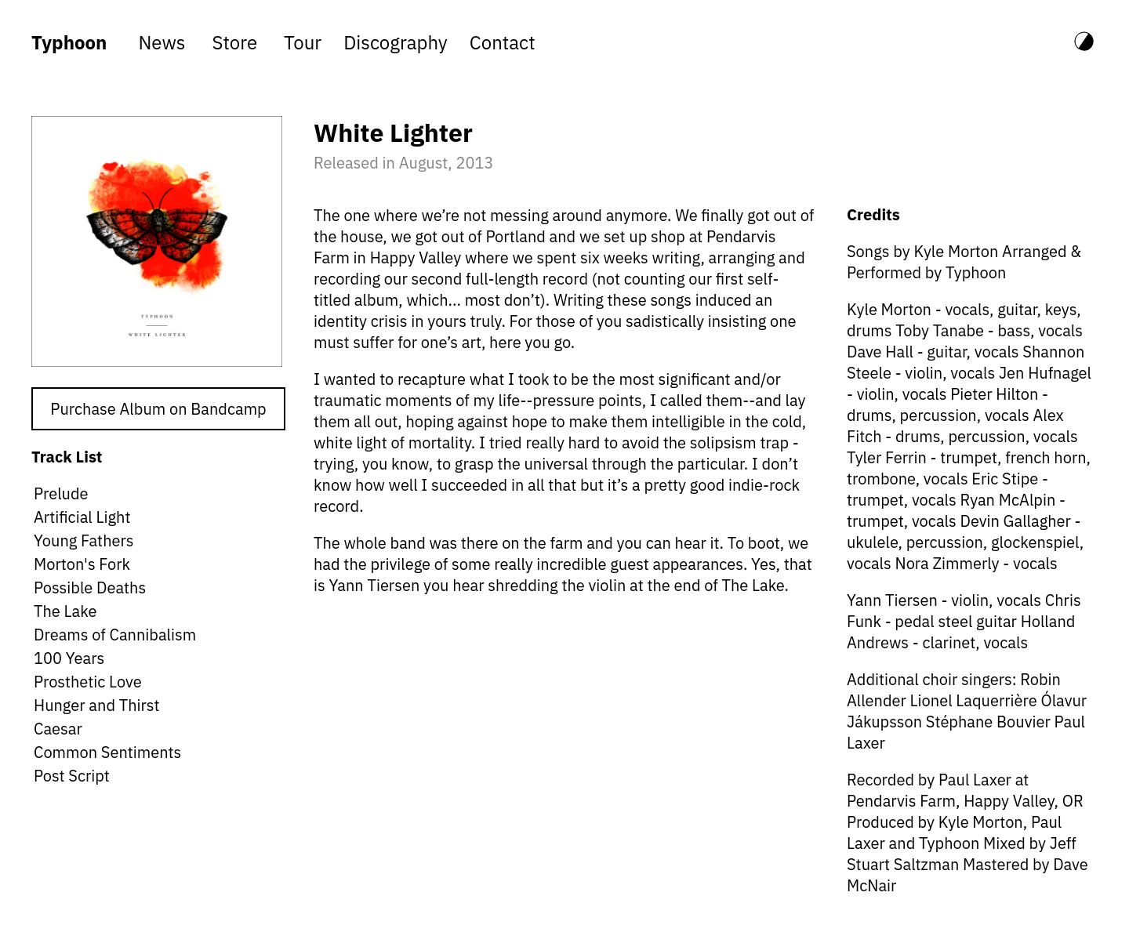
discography (395, 42)
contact (502, 42)
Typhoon (69, 42)
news (161, 42)
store (235, 42)
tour (302, 42)
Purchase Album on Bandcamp (158, 408)
